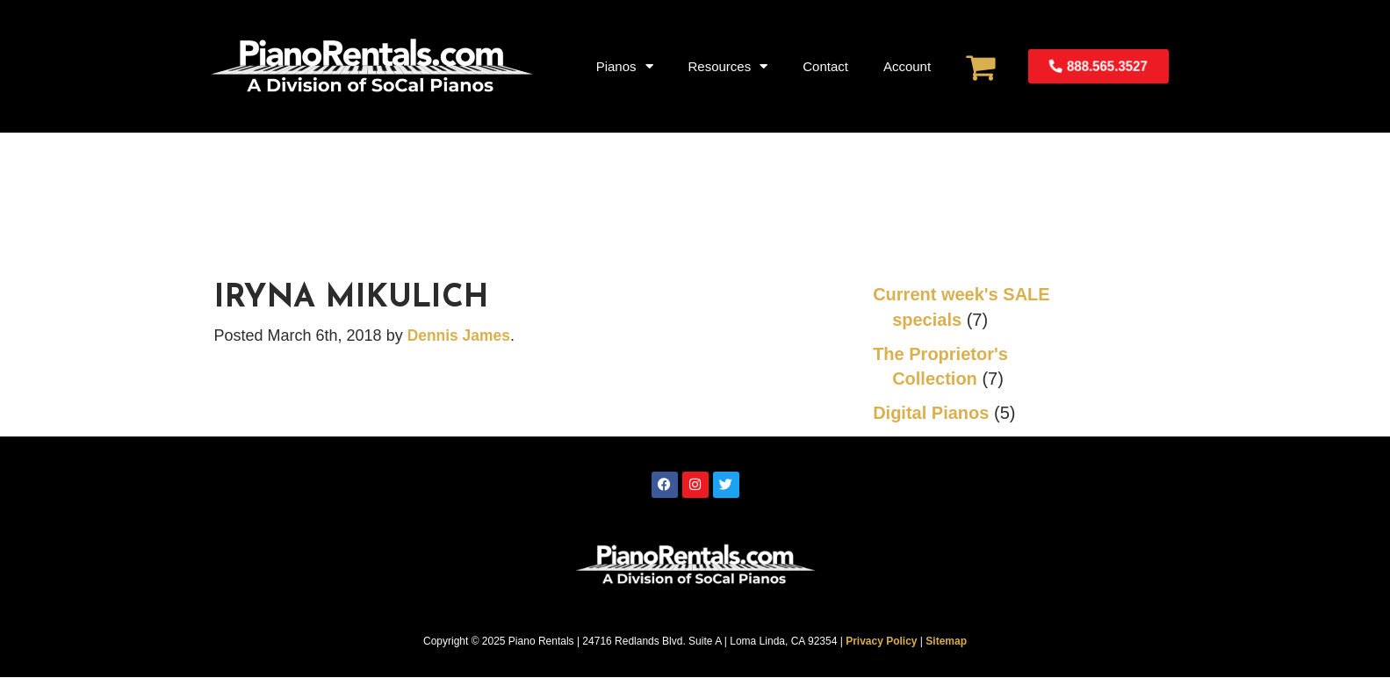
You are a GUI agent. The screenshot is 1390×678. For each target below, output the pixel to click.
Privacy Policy (881, 641)
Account (907, 66)
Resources (728, 66)
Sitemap (946, 641)
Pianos (624, 66)
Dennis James (460, 335)
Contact (825, 66)
